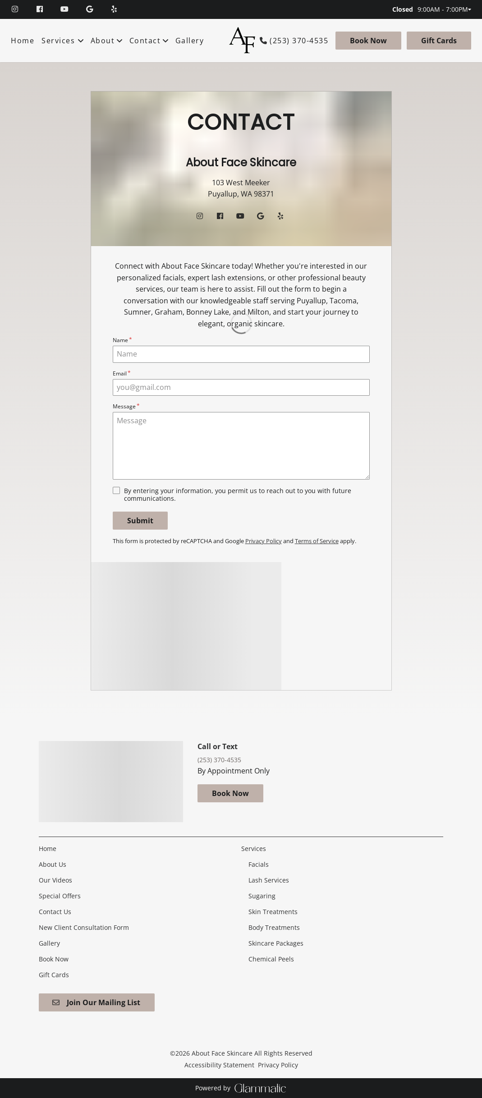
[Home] (24, 40)
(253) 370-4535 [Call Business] (299, 41)
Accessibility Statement (219, 1065)
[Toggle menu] (81, 40)
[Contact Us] (55, 911)
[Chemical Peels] (271, 959)
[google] (90, 9)
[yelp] (115, 9)
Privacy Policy (278, 1065)
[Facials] (258, 864)
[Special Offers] (60, 896)
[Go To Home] (242, 40)
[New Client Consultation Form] (84, 927)
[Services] (58, 40)
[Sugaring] (261, 896)
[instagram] (19, 9)
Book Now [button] (230, 793)
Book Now (368, 41)
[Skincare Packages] (275, 943)
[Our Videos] (55, 880)
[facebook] (40, 9)
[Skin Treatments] (273, 911)
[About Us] (52, 864)
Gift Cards (439, 41)
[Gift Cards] (437, 40)
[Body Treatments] (274, 927)
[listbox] (107, 40)
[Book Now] (368, 40)
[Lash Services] (268, 880)
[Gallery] (190, 40)
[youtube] (65, 9)
